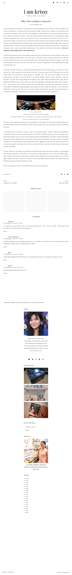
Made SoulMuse (64, 572)
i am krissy (36, 11)
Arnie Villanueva (13, 237)
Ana (40, 114)
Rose (9, 252)
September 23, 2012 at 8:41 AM (13, 267)
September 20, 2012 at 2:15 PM (13, 254)
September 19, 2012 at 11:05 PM (13, 238)
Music (8, 174)
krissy (10, 266)
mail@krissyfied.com (35, 353)
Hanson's (41, 84)
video (62, 134)
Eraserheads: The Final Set (29, 86)
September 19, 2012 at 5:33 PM (13, 223)
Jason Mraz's (28, 74)
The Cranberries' (39, 82)
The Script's (52, 70)
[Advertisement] (14, 527)
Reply (5, 231)
